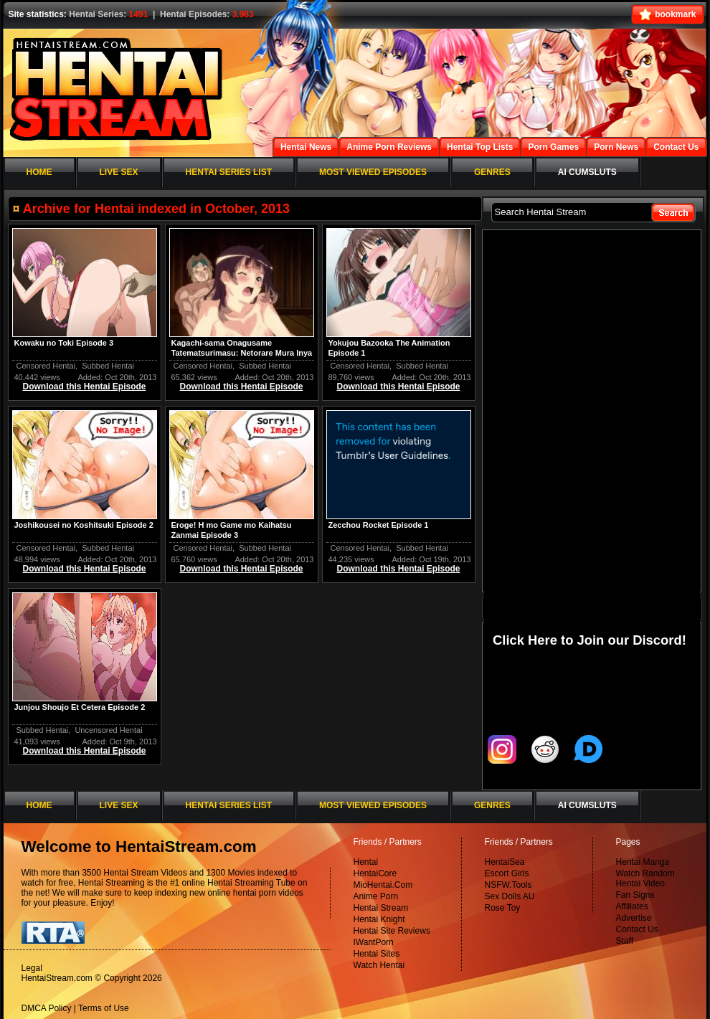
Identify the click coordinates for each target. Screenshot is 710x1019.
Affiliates (632, 906)
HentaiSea (505, 862)
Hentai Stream (381, 908)
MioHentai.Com (383, 885)
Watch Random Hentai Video (645, 878)
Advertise (634, 918)
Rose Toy (503, 908)
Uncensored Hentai (108, 730)
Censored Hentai (46, 365)
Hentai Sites (377, 954)
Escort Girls (507, 873)
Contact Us (637, 929)
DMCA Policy (47, 1008)
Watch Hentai (379, 965)
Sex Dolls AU (510, 896)
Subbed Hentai (108, 365)
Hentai (366, 862)
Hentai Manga (643, 862)
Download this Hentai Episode (84, 386)
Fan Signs (635, 895)
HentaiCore (375, 873)
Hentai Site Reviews (392, 931)
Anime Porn (376, 896)
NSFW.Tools (508, 885)
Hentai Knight (379, 919)
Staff (624, 941)
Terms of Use (103, 1008)
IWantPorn (374, 942)
